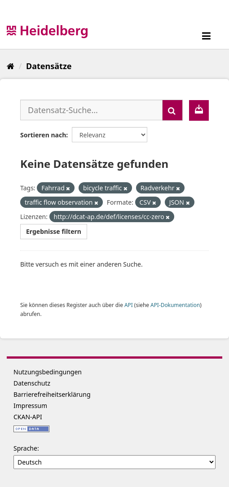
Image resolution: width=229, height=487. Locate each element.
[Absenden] (172, 110)
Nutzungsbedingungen (47, 372)
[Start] (10, 66)
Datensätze (48, 66)
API (128, 304)
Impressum (30, 405)
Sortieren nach (43, 135)
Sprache (25, 448)
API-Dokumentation (175, 304)
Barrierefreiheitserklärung (52, 394)
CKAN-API (27, 416)
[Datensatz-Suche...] (91, 110)
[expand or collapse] (206, 35)
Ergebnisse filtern (53, 231)
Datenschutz (31, 383)
